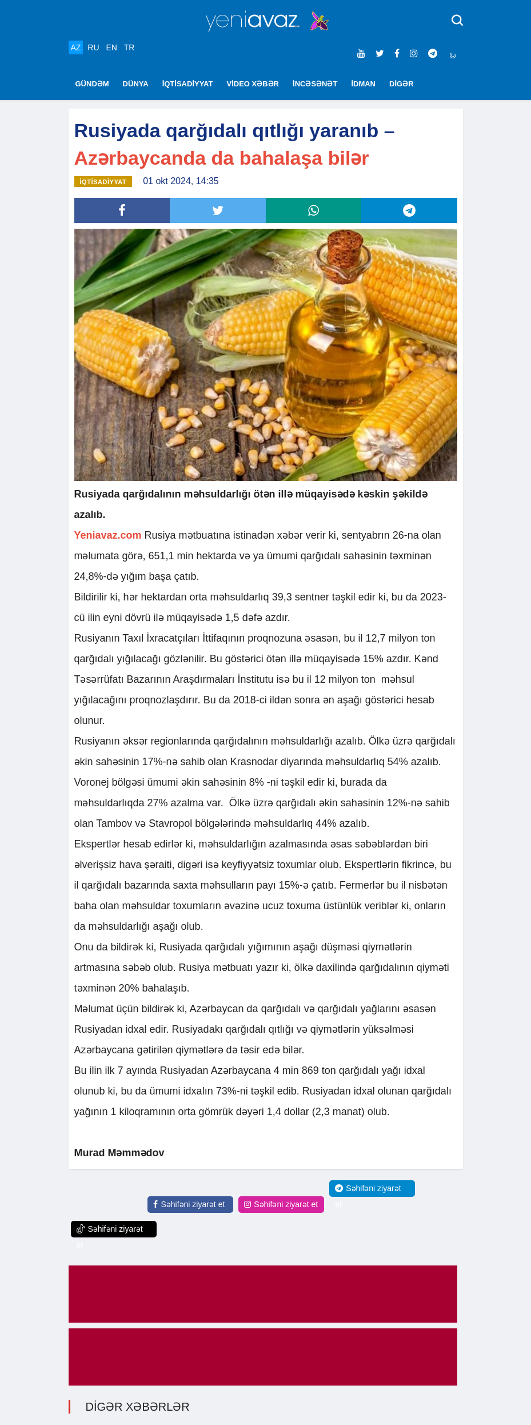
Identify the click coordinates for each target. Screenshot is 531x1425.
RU (93, 47)
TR (129, 47)
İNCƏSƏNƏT (315, 83)
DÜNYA (136, 83)
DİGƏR (401, 83)
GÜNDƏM (92, 83)
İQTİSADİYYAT (187, 83)
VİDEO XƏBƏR (253, 83)
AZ (76, 47)
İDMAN (363, 83)
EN (111, 47)
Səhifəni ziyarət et (189, 1204)
